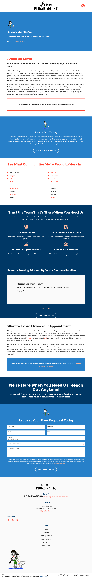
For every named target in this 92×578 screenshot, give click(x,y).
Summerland (14, 188)
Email (48, 431)
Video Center (46, 545)
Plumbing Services (46, 535)
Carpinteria (54, 176)
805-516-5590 (33, 496)
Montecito (13, 182)
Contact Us (46, 542)
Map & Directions (46, 511)
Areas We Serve (46, 539)
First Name (11, 426)
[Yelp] (13, 520)
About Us (46, 532)
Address (10, 437)
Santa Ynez (13, 194)
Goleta (12, 179)
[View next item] (49, 308)
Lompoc (12, 176)
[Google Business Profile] (17, 520)
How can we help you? (14, 448)
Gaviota (53, 179)
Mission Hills (54, 182)
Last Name (50, 426)
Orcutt (53, 197)
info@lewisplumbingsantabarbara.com (55, 497)
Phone (10, 431)
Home (46, 529)
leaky (30, 338)
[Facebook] (8, 520)
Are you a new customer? (14, 443)
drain (45, 338)
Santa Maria (54, 172)
